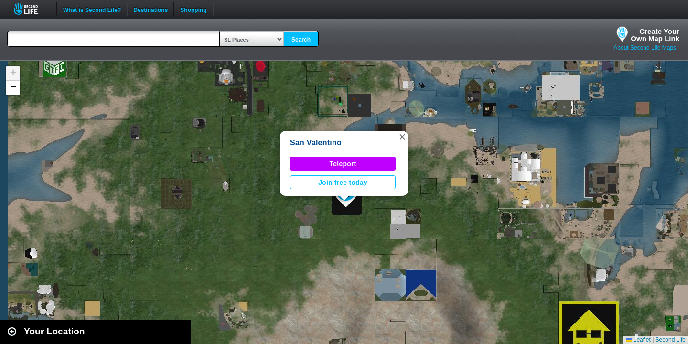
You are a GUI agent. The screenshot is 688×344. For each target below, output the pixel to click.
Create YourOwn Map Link (655, 35)
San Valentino (316, 143)
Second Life (31, 8)
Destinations (150, 9)
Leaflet (638, 339)
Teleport (343, 164)
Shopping (193, 9)
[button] (402, 136)
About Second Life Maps (644, 47)
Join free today (342, 182)
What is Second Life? (92, 9)
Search (301, 39)
